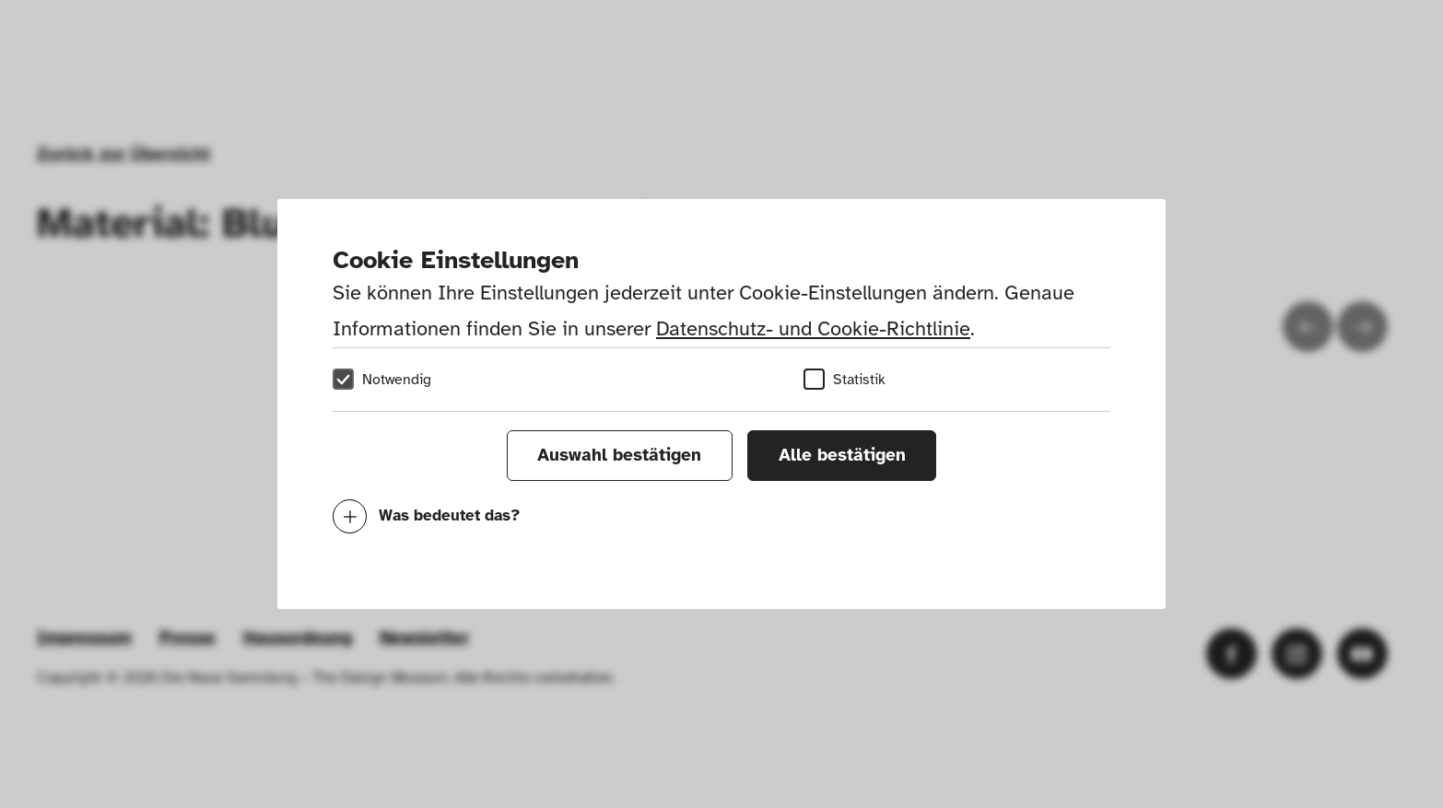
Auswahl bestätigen (619, 455)
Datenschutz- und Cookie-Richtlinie (813, 328)
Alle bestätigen (842, 455)
